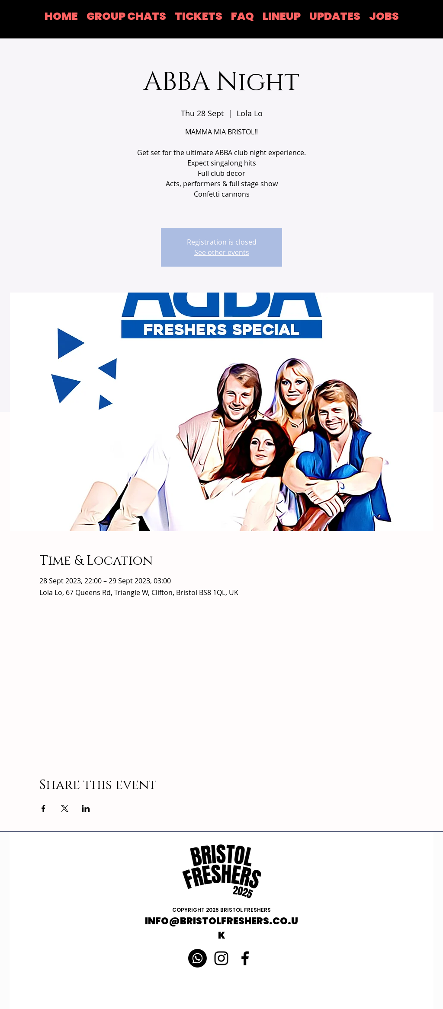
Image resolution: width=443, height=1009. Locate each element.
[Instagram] (221, 958)
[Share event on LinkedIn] (86, 808)
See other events (221, 252)
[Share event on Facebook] (43, 808)
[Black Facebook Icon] (245, 958)
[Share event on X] (65, 808)
